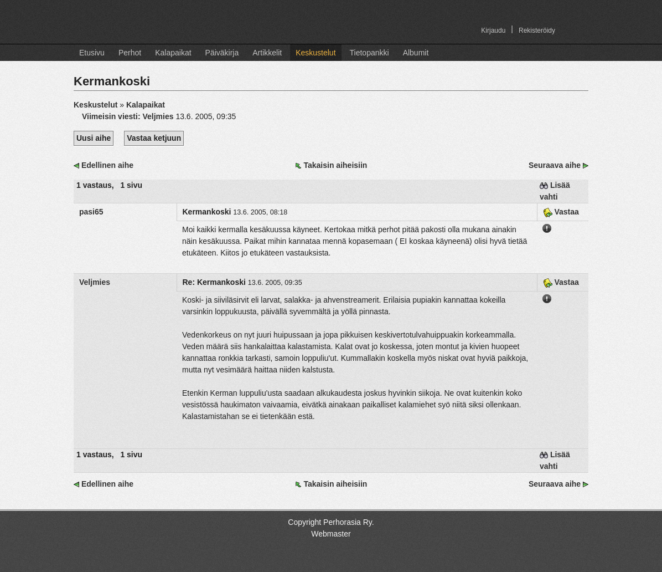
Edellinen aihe (107, 165)
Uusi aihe (93, 138)
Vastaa (561, 211)
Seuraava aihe (555, 165)
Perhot (129, 52)
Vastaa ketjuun (154, 138)
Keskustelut (315, 52)
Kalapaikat (173, 52)
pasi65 (91, 211)
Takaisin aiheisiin (335, 165)
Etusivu (92, 52)
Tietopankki (369, 52)
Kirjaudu (493, 30)
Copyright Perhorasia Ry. (331, 522)
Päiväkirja (222, 52)
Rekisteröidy (537, 30)
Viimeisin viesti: (112, 116)
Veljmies (157, 116)
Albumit (416, 52)
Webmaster (330, 533)
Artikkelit (267, 52)
